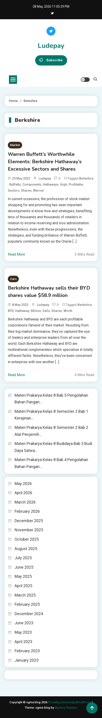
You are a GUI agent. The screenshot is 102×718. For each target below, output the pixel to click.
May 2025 (23, 576)
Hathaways (51, 184)
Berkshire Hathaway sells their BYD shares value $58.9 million (49, 292)
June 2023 (24, 623)
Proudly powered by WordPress (70, 702)
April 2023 (23, 641)
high (63, 184)
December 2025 (29, 520)
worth (68, 311)
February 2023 (27, 650)
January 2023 (26, 660)
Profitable (76, 184)
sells (46, 311)
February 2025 (27, 604)
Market (15, 145)
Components (31, 184)
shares (26, 190)
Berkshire (86, 178)
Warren (38, 190)
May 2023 (23, 632)
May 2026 (23, 483)
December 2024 (29, 613)
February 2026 (27, 511)
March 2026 (25, 502)
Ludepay (51, 45)
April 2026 (23, 492)
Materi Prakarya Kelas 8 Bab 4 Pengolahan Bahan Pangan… (51, 463)
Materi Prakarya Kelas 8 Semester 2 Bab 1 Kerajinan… (51, 415)
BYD (11, 311)
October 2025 (27, 539)
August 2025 (26, 548)
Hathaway (22, 311)
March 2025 (25, 595)
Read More (16, 254)
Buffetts (15, 184)
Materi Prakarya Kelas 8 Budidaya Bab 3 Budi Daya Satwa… (53, 447)
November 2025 (29, 529)
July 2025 (23, 557)
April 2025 (23, 585)
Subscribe (51, 60)
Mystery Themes (66, 707)
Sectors (13, 190)
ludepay (45, 178)
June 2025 (24, 567)
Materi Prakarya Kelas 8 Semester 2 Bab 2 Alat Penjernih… (51, 431)
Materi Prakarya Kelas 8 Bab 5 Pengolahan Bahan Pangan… (51, 399)
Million (36, 311)
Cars (13, 279)
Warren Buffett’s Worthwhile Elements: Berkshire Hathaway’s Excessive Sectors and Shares (45, 161)
